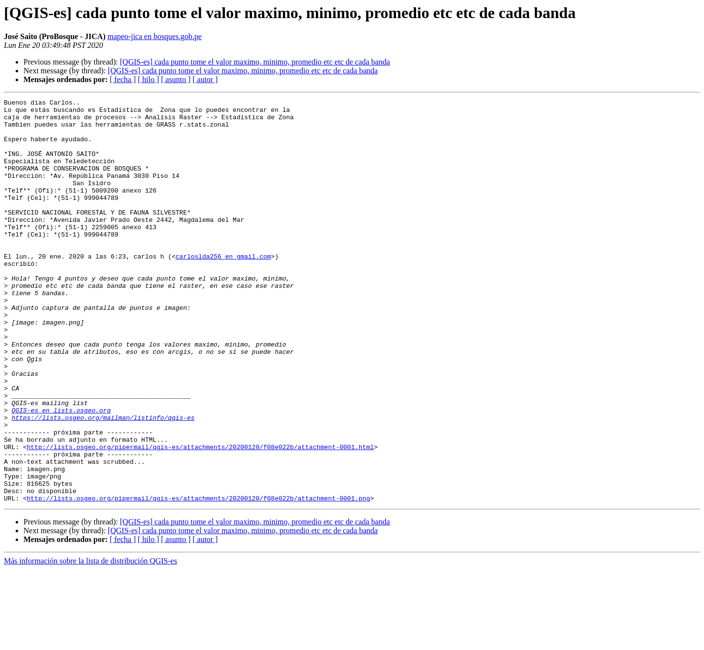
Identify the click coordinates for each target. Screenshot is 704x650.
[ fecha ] (122, 79)
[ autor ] (205, 79)
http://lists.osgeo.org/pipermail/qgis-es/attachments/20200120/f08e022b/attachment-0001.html (200, 517)
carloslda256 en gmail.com (223, 288)
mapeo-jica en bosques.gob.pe (155, 36)
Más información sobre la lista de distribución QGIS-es (90, 641)
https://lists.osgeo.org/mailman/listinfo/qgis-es (103, 481)
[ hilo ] (148, 79)
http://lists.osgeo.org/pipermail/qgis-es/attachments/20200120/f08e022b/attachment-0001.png (198, 578)
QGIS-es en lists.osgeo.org (61, 473)
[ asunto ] (175, 79)
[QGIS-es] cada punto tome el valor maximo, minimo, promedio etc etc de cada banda (255, 62)
